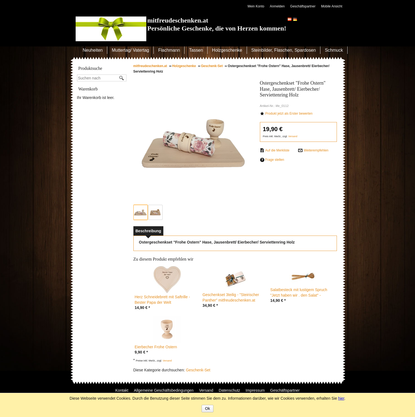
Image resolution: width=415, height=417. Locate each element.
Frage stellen (274, 160)
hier (341, 398)
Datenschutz (229, 390)
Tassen (196, 50)
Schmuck (334, 50)
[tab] (148, 231)
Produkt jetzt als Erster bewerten (289, 113)
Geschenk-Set (198, 370)
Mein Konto (256, 6)
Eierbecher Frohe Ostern (156, 347)
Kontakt (121, 390)
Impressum (255, 390)
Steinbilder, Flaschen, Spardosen (283, 50)
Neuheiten (93, 50)
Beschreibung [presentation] (148, 231)
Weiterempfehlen (316, 150)
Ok (207, 408)
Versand (292, 136)
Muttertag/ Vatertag (130, 50)
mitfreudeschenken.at (177, 20)
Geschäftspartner (302, 6)
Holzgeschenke (227, 50)
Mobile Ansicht (331, 6)
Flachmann (169, 50)
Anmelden (277, 6)
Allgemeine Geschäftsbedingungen (164, 390)
